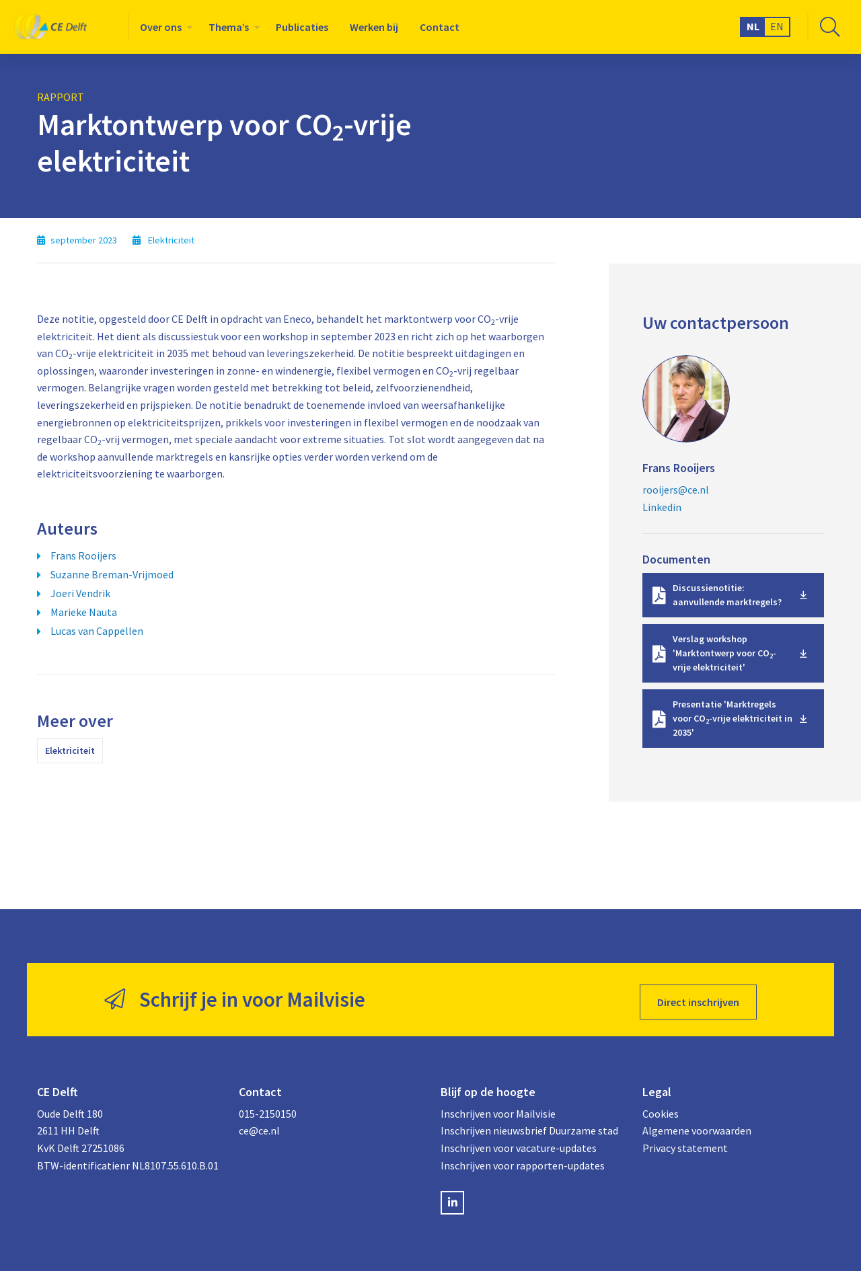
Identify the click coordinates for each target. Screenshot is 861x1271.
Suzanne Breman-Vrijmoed (112, 574)
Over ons (161, 27)
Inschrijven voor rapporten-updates (523, 1160)
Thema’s (229, 27)
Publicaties (302, 27)
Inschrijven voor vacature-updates (519, 1144)
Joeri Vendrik (80, 593)
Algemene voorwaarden (696, 1126)
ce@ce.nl (259, 1126)
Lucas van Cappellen (96, 631)
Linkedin (661, 507)
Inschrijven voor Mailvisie (498, 1109)
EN (777, 26)
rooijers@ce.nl (675, 489)
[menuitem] (163, 27)
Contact (439, 27)
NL (753, 26)
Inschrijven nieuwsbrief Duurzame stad (529, 1126)
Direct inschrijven (698, 997)
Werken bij (374, 27)
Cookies (660, 1109)
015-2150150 (268, 1109)
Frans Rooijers (83, 555)
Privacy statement (685, 1144)
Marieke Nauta (83, 612)
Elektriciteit (70, 750)
